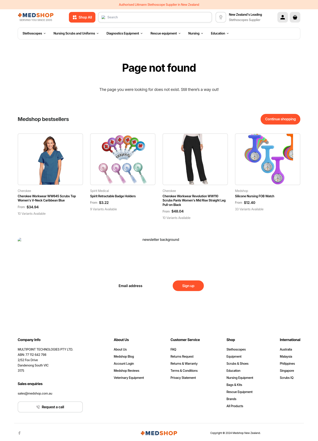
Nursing (195, 33)
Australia (286, 349)
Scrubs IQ (286, 378)
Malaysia (286, 356)
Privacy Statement (183, 378)
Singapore (287, 370)
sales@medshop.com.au (35, 393)
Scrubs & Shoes (238, 363)
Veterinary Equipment (129, 378)
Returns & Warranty (184, 363)
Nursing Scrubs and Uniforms (75, 33)
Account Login (124, 363)
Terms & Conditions (184, 370)
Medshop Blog (124, 356)
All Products (235, 406)
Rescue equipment (165, 33)
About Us (120, 349)
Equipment (234, 356)
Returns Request (181, 356)
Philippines (287, 363)
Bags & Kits (234, 385)
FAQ (173, 349)
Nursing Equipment (240, 378)
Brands (232, 399)
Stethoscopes (34, 33)
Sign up (188, 286)
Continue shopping (280, 119)
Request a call (50, 407)
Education (220, 33)
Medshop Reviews (126, 370)
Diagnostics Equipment (124, 33)
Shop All (82, 17)
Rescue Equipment (240, 392)
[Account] (282, 17)
